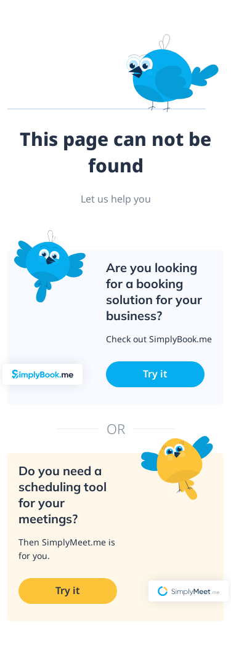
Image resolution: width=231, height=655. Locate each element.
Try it (155, 373)
